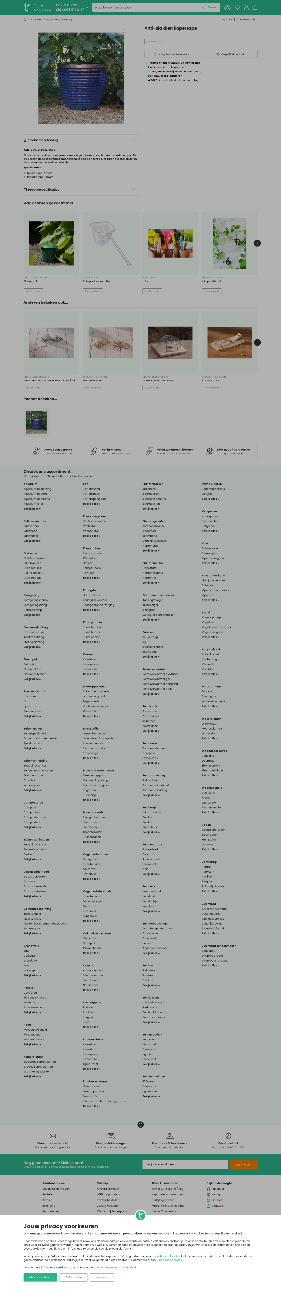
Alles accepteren (40, 1277)
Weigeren (102, 1277)
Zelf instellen (73, 1277)
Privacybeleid (105, 1267)
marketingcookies (163, 1256)
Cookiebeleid (127, 1267)
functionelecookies (169, 1260)
